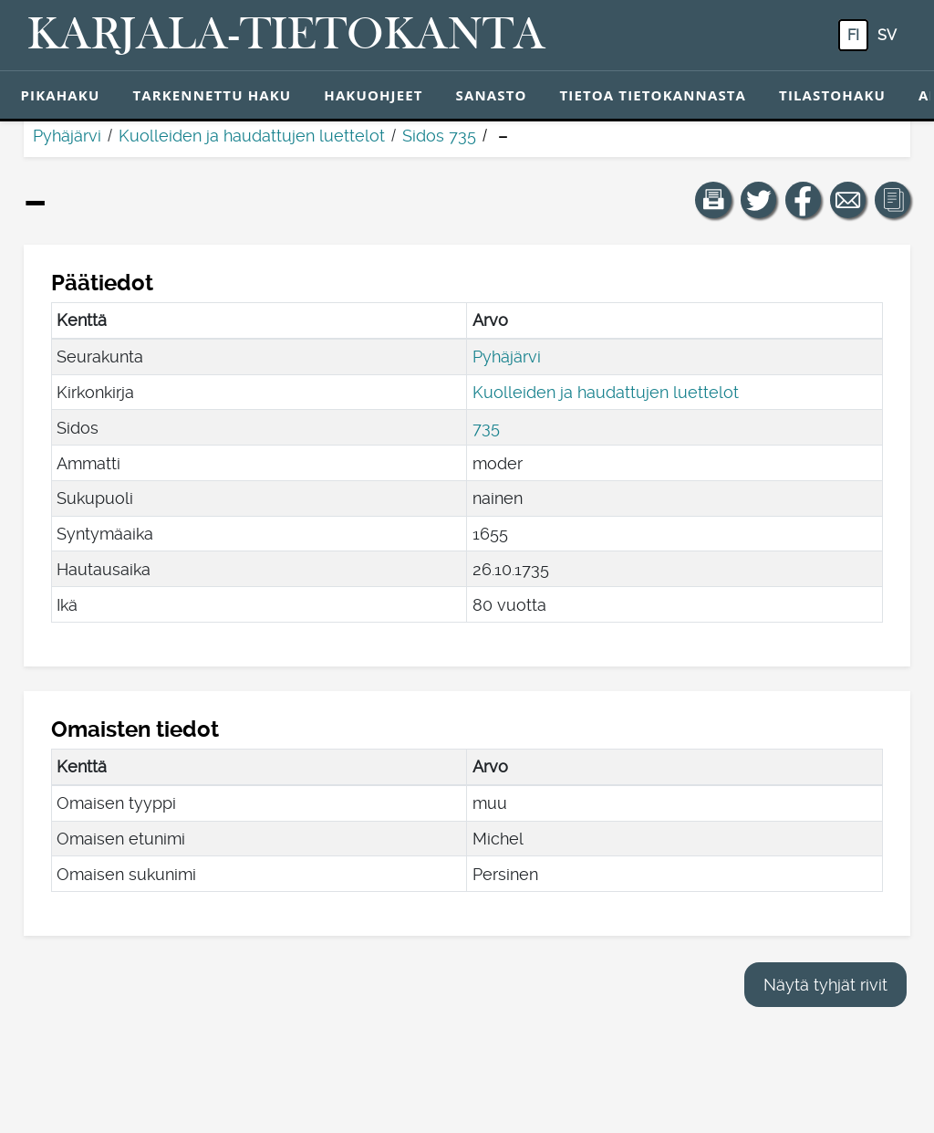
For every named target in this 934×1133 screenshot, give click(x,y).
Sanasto (491, 95)
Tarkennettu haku (211, 95)
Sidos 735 (439, 135)
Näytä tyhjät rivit (825, 984)
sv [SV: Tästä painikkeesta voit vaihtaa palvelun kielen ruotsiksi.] (887, 35)
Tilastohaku (832, 95)
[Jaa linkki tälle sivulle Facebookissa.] (803, 200)
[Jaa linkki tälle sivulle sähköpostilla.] (848, 200)
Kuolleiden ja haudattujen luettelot (252, 135)
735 (486, 427)
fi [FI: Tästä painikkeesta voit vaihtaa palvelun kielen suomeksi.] (853, 35)
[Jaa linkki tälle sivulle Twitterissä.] (759, 200)
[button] (713, 200)
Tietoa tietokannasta (653, 95)
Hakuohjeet (373, 95)
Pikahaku (60, 95)
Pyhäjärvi (67, 135)
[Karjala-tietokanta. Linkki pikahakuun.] (286, 36)
